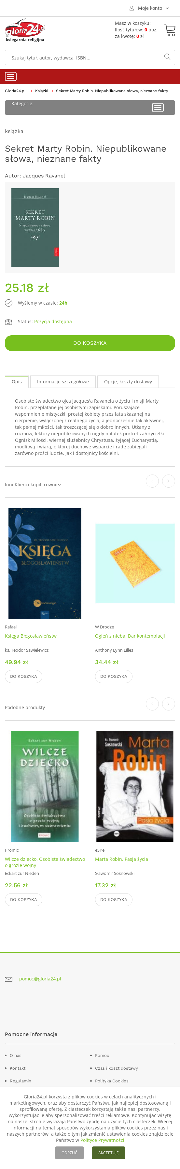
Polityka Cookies (112, 1080)
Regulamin (20, 1080)
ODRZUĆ (69, 1153)
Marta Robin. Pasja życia (121, 859)
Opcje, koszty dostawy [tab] (128, 381)
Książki (41, 91)
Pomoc (102, 1055)
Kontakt (17, 1068)
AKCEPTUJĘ (108, 1153)
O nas (15, 1055)
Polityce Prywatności (102, 1140)
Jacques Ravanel (44, 176)
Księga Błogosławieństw (31, 636)
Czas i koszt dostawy (116, 1068)
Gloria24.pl (15, 91)
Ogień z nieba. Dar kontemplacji (130, 636)
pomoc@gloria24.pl (40, 979)
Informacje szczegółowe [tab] (63, 381)
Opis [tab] (17, 381)
